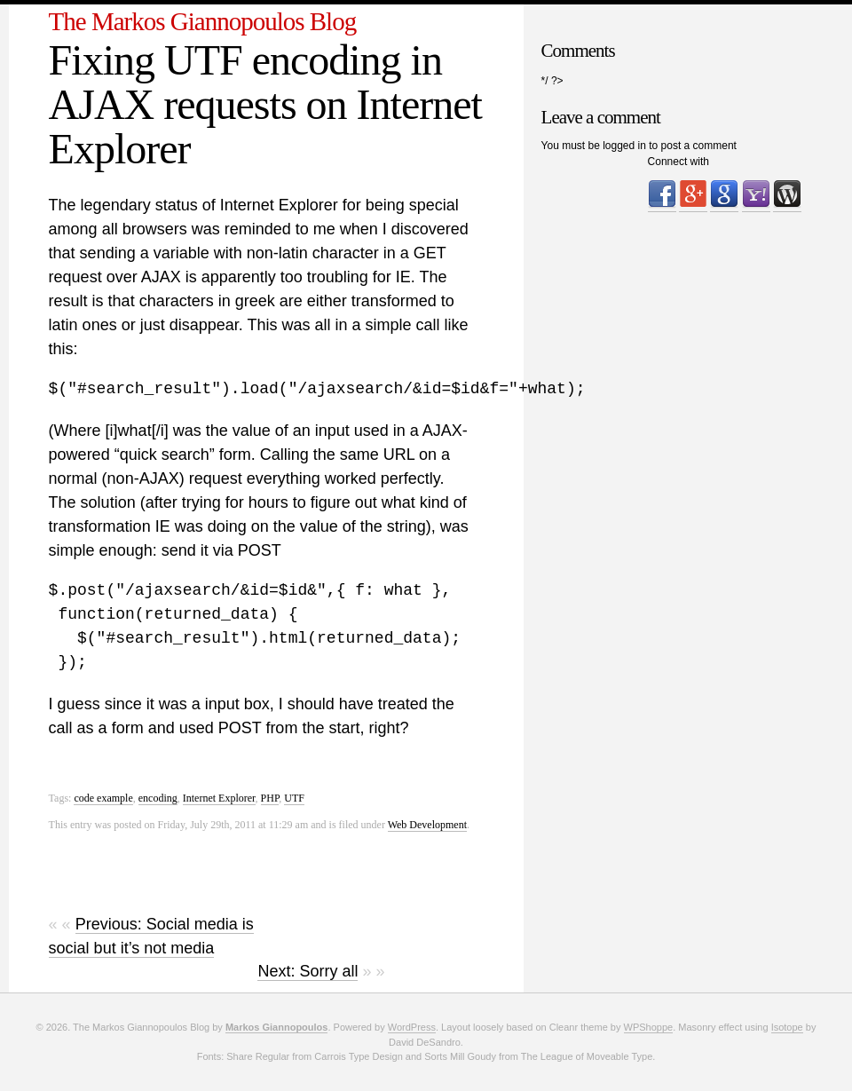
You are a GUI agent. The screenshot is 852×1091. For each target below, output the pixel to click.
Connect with (678, 161)
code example (103, 798)
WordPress (412, 1027)
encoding (158, 798)
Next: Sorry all (307, 971)
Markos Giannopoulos (276, 1027)
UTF (294, 798)
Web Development (427, 824)
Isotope (787, 1027)
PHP (270, 798)
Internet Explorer (219, 798)
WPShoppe (649, 1027)
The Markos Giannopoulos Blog (203, 21)
